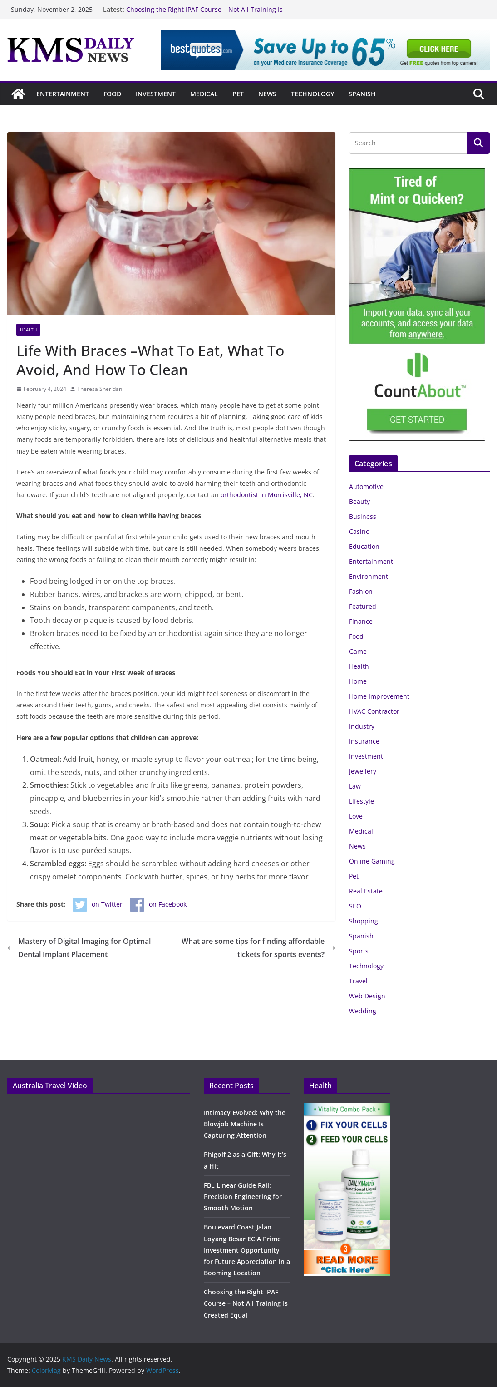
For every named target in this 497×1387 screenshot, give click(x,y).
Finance (361, 621)
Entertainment (62, 93)
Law (355, 786)
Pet (238, 93)
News (267, 93)
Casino (359, 531)
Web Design (367, 996)
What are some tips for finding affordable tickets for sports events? (258, 947)
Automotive (366, 486)
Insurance (364, 741)
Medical (204, 93)
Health (28, 329)
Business (362, 516)
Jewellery (362, 771)
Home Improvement (379, 696)
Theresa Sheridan (99, 389)
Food (112, 93)
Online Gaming (372, 861)
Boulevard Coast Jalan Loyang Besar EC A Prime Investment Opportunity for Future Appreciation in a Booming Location (247, 1250)
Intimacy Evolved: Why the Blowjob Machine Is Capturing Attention (244, 1124)
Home (358, 681)
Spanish (362, 93)
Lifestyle (361, 801)
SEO (355, 906)
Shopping (363, 921)
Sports (359, 951)
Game (358, 651)
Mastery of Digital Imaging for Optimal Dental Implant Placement (79, 947)
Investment (156, 93)
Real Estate (366, 891)
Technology (312, 93)
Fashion (361, 591)
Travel (358, 981)
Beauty (359, 501)
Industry (361, 726)
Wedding (362, 1011)
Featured (362, 606)
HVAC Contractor (374, 711)
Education (364, 546)
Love (356, 816)
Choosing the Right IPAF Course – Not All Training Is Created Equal (246, 1303)
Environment (368, 576)
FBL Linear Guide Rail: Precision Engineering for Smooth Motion (243, 1196)
